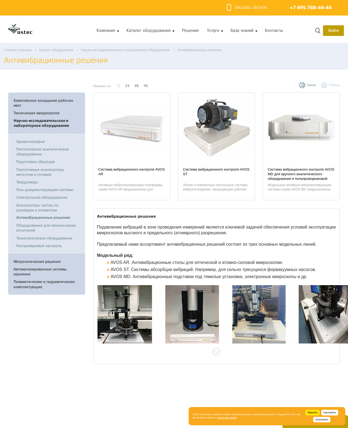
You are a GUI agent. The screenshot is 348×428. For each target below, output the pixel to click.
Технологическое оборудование (44, 238)
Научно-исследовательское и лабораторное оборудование (41, 123)
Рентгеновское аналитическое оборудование (42, 151)
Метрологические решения (37, 261)
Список (311, 85)
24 (127, 86)
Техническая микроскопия (37, 113)
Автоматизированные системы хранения (40, 271)
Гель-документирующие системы (44, 189)
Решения (190, 30)
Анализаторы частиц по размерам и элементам (37, 207)
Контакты (274, 30)
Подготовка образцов (35, 161)
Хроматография (30, 141)
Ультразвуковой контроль (39, 246)
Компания (106, 30)
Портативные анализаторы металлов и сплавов (40, 172)
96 (146, 86)
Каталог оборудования (148, 30)
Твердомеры (27, 182)
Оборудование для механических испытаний (46, 227)
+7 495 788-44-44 (311, 8)
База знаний (242, 30)
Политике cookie (227, 417)
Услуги (213, 30)
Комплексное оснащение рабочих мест (43, 102)
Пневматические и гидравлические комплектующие (44, 284)
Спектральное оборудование (41, 197)
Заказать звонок (247, 8)
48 (136, 86)
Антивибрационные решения (43, 217)
